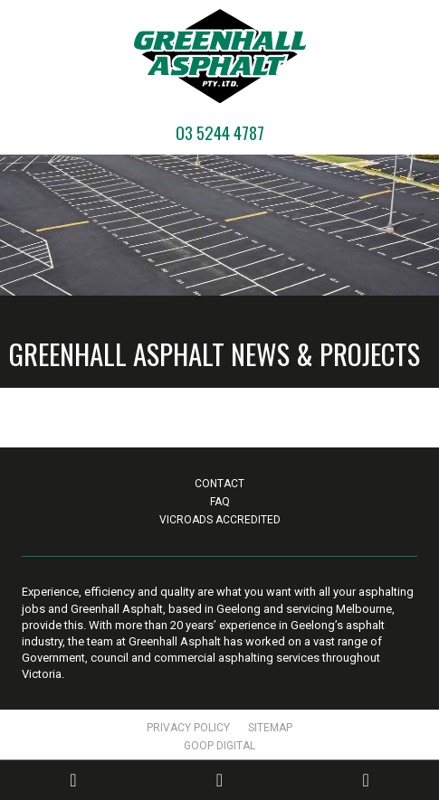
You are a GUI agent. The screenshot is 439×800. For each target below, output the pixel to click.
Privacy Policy (188, 727)
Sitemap (270, 727)
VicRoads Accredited (220, 519)
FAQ (220, 501)
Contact (219, 483)
